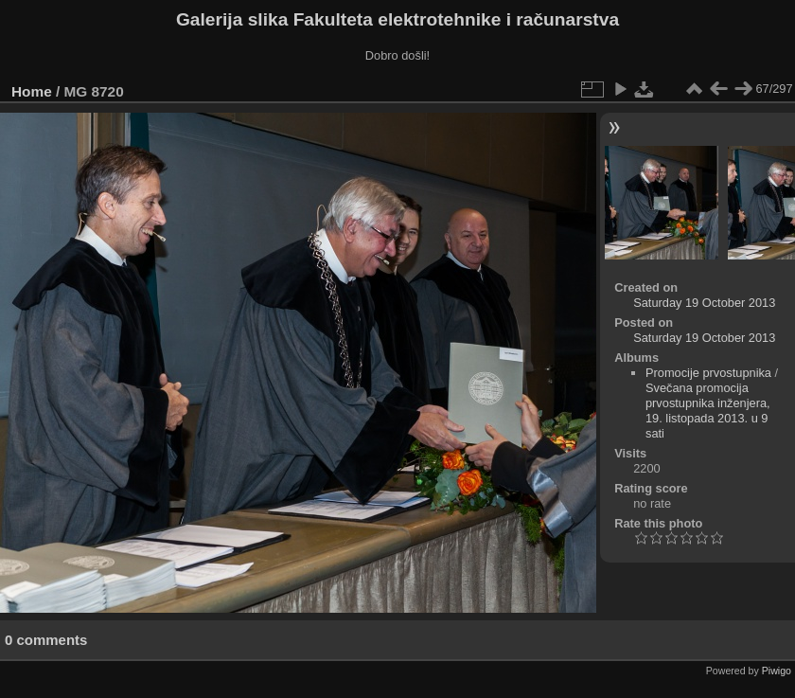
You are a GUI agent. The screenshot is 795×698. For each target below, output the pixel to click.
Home (31, 91)
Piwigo (776, 670)
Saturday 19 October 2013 (704, 302)
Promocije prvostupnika (708, 373)
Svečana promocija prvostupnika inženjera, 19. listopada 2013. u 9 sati (707, 410)
